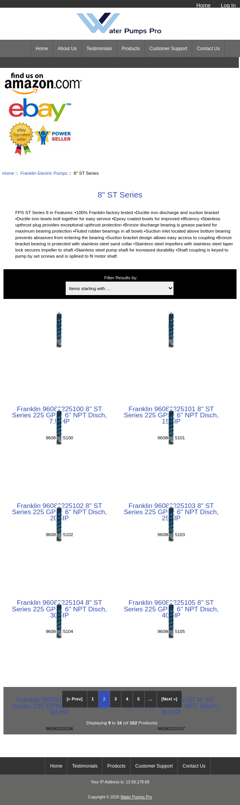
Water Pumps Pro (136, 797)
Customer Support (168, 48)
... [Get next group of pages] (150, 699)
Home (203, 5)
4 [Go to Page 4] (127, 699)
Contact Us (208, 48)
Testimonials (99, 48)
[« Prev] (74, 699)
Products (131, 48)
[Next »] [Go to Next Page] (169, 699)
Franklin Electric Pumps (44, 173)
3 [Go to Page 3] (115, 699)
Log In (228, 5)
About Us (67, 48)
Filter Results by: (121, 277)
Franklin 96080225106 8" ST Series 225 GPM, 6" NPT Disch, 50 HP (59, 706)
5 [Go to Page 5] (138, 699)
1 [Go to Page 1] (93, 699)
